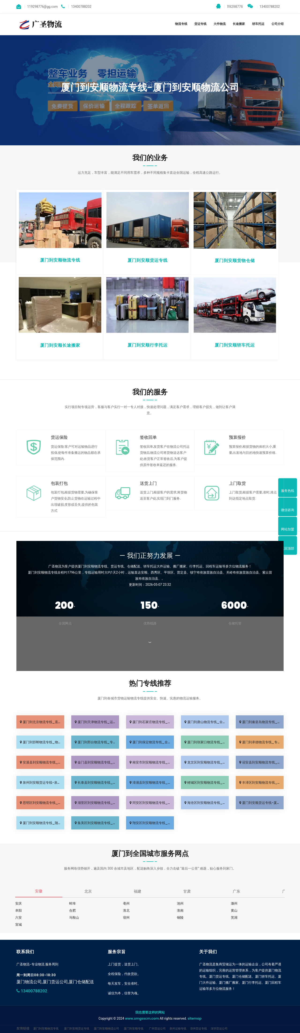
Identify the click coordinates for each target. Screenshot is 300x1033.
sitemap (194, 1018)
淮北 (126, 910)
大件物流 (220, 24)
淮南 (180, 910)
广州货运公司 (157, 1028)
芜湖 (234, 917)
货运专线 (200, 24)
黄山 (234, 910)
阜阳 (18, 910)
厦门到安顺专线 (133, 1028)
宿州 (126, 917)
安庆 (18, 903)
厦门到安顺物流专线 (46, 1028)
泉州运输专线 (177, 1028)
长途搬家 (239, 24)
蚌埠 (72, 903)
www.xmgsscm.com (142, 1018)
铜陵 (180, 917)
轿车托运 (258, 24)
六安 (18, 917)
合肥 (72, 910)
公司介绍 (277, 24)
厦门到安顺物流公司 (106, 1028)
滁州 (234, 903)
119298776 (229, 6)
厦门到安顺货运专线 (76, 1028)
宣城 (18, 924)
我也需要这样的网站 (150, 1012)
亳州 (126, 903)
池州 (180, 903)
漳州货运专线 (198, 1028)
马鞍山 (74, 917)
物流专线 (181, 24)
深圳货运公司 (219, 1028)
